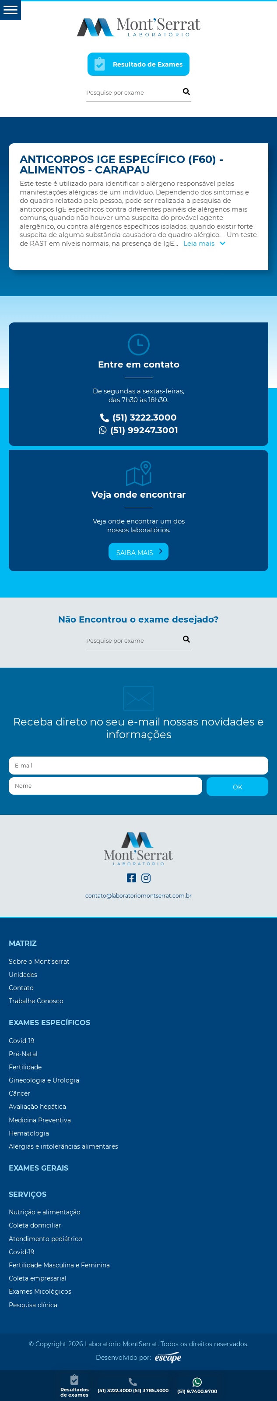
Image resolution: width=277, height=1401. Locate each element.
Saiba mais (139, 552)
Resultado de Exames (139, 64)
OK (237, 787)
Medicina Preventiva (40, 1120)
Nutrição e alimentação (45, 1212)
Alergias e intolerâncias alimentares (63, 1146)
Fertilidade (25, 1067)
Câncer (19, 1093)
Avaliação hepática (37, 1107)
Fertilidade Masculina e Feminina (59, 1265)
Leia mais (204, 243)
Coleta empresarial (38, 1278)
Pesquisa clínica (33, 1305)
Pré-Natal (23, 1054)
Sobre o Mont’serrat (39, 962)
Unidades (23, 975)
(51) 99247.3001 (138, 430)
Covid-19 (22, 1041)
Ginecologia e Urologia (44, 1080)
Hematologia (29, 1133)
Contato (21, 988)
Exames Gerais (38, 1168)
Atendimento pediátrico (45, 1239)
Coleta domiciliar (35, 1225)
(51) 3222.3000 (138, 418)
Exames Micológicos (40, 1291)
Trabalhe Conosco (36, 1001)
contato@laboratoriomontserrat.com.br (138, 896)
